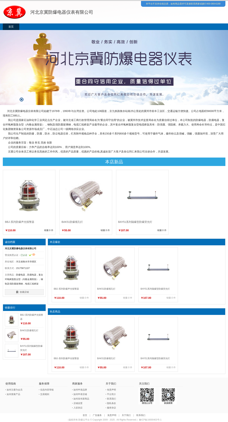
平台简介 (111, 394)
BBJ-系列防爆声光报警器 (19, 221)
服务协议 (111, 407)
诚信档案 (10, 241)
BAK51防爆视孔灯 (72, 221)
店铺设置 (78, 403)
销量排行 (10, 307)
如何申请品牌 (80, 389)
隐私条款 (111, 403)
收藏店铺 (24, 292)
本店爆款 (55, 241)
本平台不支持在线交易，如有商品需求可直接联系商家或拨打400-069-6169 (183, 3)
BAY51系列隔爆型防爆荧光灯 (135, 221)
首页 (11, 26)
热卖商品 (55, 311)
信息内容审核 (47, 389)
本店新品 (114, 161)
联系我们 (111, 398)
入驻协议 (78, 407)
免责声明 (111, 389)
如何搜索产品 (13, 394)
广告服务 (97, 415)
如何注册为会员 (14, 389)
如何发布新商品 (81, 398)
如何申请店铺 (80, 394)
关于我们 (126, 415)
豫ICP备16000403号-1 (150, 419)
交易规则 (44, 394)
